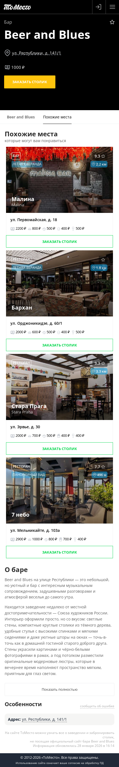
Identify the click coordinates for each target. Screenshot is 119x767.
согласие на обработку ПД (86, 763)
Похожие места (57, 117)
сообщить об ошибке (97, 706)
